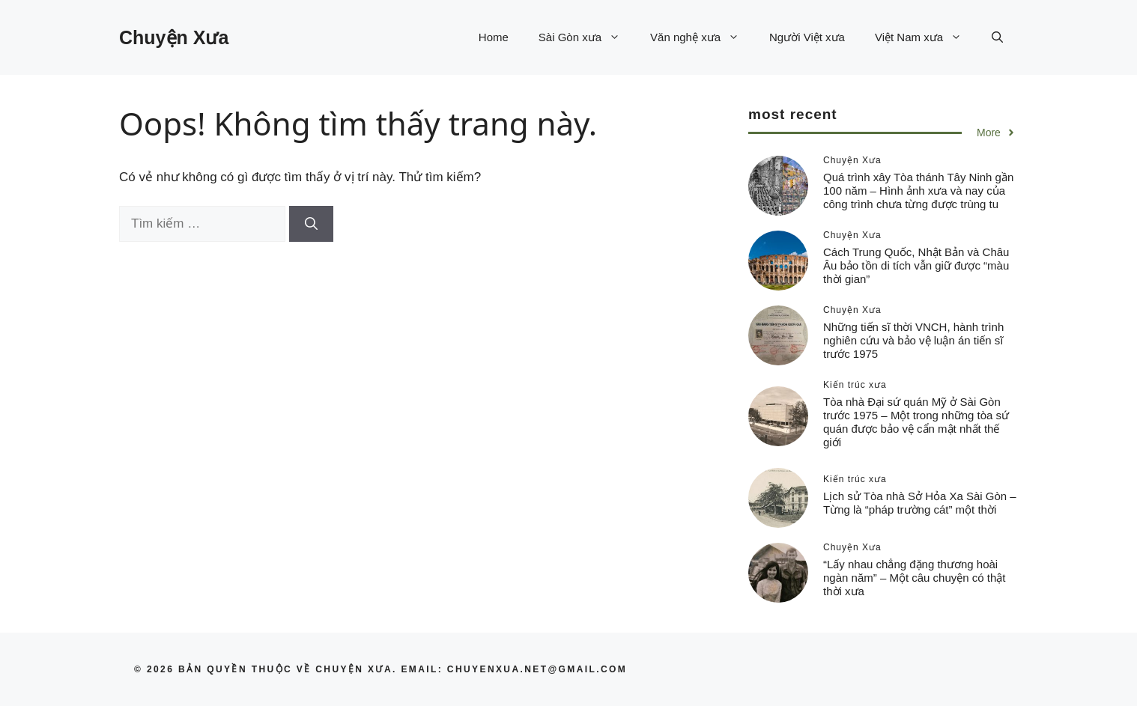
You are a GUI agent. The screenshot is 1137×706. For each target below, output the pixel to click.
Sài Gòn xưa (587, 37)
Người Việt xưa (807, 37)
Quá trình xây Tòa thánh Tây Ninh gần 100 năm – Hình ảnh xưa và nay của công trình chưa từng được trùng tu (918, 190)
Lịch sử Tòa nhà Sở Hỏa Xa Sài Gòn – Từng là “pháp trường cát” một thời (919, 503)
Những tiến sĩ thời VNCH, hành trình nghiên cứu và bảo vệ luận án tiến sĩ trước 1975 (913, 340)
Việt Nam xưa (926, 37)
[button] (997, 37)
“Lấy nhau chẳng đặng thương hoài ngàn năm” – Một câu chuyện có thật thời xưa (914, 577)
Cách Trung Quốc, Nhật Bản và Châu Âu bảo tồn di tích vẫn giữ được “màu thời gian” (916, 265)
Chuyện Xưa (173, 37)
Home (494, 37)
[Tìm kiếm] (311, 224)
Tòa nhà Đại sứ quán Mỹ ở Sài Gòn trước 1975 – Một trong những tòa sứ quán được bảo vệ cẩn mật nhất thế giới (916, 421)
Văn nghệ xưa (702, 37)
